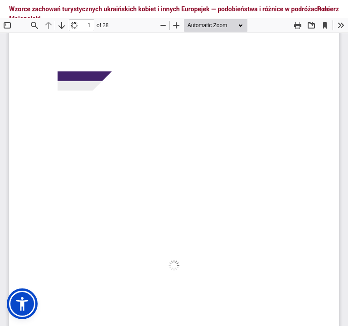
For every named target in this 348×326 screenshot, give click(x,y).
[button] (22, 304)
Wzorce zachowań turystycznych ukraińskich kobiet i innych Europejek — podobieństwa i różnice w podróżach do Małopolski (169, 13)
